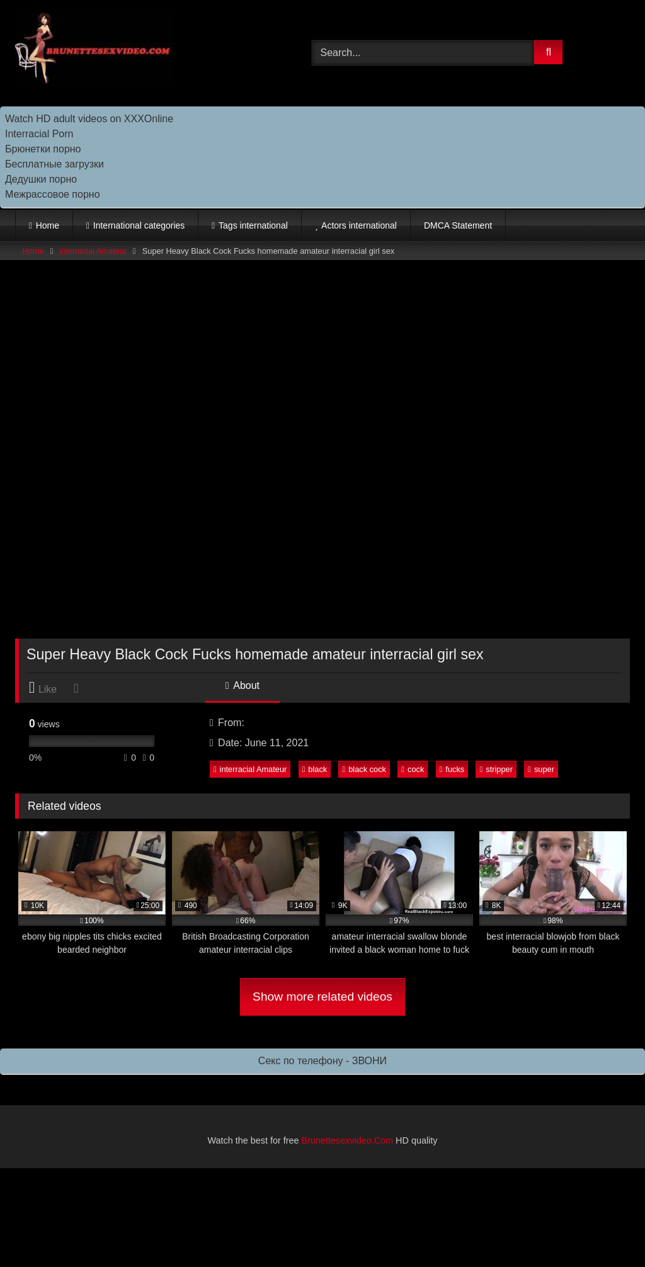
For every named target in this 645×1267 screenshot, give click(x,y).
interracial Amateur (93, 251)
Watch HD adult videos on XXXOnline (89, 118)
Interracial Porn (39, 133)
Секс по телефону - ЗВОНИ (322, 1060)
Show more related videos (322, 996)
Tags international (253, 225)
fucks (452, 769)
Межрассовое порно (52, 194)
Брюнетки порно (43, 149)
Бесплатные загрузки (54, 164)
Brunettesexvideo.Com (347, 1140)
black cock (364, 769)
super (541, 769)
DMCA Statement (458, 225)
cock (412, 769)
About (242, 685)
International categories (139, 225)
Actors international (359, 225)
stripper (496, 769)
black (315, 769)
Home (47, 225)
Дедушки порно (41, 179)
